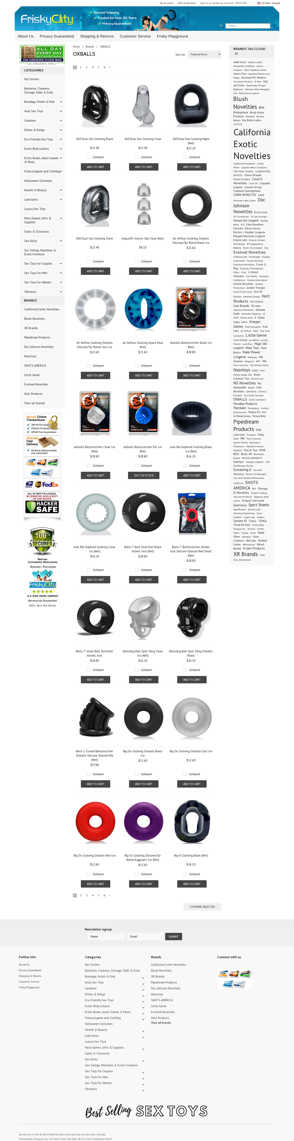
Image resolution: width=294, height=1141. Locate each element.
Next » (110, 68)
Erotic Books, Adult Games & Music (41, 160)
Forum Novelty (255, 260)
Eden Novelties (255, 224)
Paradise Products (245, 404)
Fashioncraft (240, 256)
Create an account (223, 2)
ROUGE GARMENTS (252, 458)
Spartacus (240, 505)
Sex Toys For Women (37, 282)
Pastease (239, 408)
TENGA (262, 521)
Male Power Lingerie (246, 354)
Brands (90, 46)
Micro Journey (240, 365)
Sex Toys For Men (35, 273)
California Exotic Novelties (41, 309)
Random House (255, 446)
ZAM (262, 555)
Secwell (257, 470)
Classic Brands (253, 175)
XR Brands (31, 328)
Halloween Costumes (38, 181)
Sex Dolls (30, 241)
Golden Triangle (255, 288)
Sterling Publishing (244, 513)
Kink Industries (253, 326)
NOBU (255, 370)
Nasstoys (30, 356)
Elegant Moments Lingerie (249, 236)
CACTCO (237, 124)
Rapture (237, 450)
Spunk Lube (254, 509)
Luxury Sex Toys (35, 209)
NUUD (251, 387)
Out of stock (144, 475)
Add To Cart (95, 167)
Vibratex (246, 536)
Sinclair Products (242, 496)
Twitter (219, 957)
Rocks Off (246, 454)
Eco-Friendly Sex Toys (38, 139)
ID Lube (256, 306)
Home (76, 46)
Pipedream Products (37, 337)
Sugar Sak (249, 517)
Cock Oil (253, 183)
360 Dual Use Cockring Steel (94, 238)
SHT (254, 488)
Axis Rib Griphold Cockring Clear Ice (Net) (94, 549)
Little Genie (32, 375)
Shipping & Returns (97, 36)
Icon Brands (241, 306)
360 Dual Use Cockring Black (94, 139)
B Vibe (258, 81)
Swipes (261, 517)
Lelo (255, 331)
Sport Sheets (258, 504)
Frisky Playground (172, 36)
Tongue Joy (239, 528)
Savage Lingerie (255, 461)
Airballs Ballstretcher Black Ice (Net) (191, 345)
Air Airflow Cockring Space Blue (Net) (142, 345)
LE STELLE (246, 330)
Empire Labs (240, 240)
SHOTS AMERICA (35, 365)
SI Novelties (241, 493)
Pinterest (234, 957)
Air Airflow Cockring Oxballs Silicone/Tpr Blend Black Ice (191, 240)
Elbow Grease (253, 228)
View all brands (34, 403)
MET (258, 361)
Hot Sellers (31, 79)
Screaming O (242, 469)
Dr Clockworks (241, 216)
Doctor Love (260, 212)
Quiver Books (240, 442)
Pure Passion (254, 438)
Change (275, 2)
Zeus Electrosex (242, 559)
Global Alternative (257, 280)
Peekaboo (253, 408)
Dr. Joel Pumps (259, 216)
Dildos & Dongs (34, 130)
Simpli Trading (259, 492)
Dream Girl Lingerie (246, 220)
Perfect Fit (254, 412)
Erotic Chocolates (253, 247)
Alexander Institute (244, 66)
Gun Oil (258, 291)
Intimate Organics (251, 313)
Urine (253, 532)
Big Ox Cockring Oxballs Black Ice (142, 753)
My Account (167, 2)
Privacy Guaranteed (57, 36)
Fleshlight (254, 256)
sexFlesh (238, 483)
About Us (26, 36)
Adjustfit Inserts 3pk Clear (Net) (143, 238)
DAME (261, 194)
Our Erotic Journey (254, 395)
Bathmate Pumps (256, 85)
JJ (255, 317)
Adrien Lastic (255, 62)
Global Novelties (243, 284)
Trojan (244, 532)
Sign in (204, 2)
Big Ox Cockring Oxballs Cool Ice (191, 751)
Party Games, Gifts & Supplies (37, 220)
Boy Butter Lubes (251, 120)
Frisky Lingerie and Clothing (42, 171)
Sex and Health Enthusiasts (248, 477)
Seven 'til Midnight (256, 474)
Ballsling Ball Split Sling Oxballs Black (191, 653)
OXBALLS (240, 399)
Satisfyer (238, 462)
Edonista (238, 228)
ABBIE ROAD (239, 62)
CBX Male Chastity (243, 171)
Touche (251, 528)
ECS (243, 224)
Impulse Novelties (243, 309)
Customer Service (135, 36)
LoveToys (248, 343)
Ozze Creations (257, 399)
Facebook (241, 957)
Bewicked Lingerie (249, 93)
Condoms (30, 120)
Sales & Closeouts (36, 231)
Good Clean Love (242, 291)
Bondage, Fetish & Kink (39, 102)
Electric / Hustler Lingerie (249, 232)
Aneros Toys (239, 73)
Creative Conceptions (247, 191)
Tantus (252, 521)
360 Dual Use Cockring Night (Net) (191, 141)
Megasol (249, 361)
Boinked (250, 116)
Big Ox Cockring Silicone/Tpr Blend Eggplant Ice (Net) (143, 858)
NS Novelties (244, 382)
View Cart (241, 2)
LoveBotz (254, 340)
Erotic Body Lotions (36, 149)
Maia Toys (252, 348)
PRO (243, 438)
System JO (240, 521)
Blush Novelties (34, 319)
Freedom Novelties (244, 264)
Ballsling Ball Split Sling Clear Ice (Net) (143, 653)
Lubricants (31, 199)
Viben (236, 536)
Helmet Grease (251, 296)
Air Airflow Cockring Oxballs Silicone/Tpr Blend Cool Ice (94, 345)
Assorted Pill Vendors (253, 77)
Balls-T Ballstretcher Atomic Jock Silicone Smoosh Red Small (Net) (191, 551)
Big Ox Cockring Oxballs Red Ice (95, 855)
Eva (266, 247)
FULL (244, 272)
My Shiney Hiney (259, 365)
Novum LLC (257, 378)
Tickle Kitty (258, 524)
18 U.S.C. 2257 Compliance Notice (92, 1130)
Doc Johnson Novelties (39, 347)
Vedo (261, 533)
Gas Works (251, 276)
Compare (98, 157)
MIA (264, 361)
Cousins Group (253, 187)
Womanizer (249, 544)
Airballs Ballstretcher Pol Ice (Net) (143, 449)
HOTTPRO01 (256, 301)
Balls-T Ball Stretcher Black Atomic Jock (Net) (142, 549)
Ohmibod (251, 391)
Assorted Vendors (243, 81)
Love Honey (240, 340)
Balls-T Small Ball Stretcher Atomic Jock (94, 653)
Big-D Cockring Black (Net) (191, 855)
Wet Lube (251, 540)
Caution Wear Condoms (254, 167)
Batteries (238, 89)
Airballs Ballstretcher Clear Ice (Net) (94, 449)
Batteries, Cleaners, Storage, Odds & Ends (38, 90)
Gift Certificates (187, 2)
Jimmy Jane (247, 317)
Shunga (262, 488)
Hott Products (33, 394)
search (273, 26)
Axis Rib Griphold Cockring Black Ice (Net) (191, 449)
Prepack (251, 434)
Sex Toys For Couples (38, 263)
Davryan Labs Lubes (244, 200)
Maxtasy (252, 357)
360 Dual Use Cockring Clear (142, 139)
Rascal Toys (251, 450)
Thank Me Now (241, 524)
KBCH (244, 322)
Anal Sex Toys (33, 111)
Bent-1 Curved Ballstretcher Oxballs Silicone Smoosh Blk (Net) (94, 755)
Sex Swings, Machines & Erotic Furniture (40, 252)
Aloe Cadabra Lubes (255, 69)
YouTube (226, 957)
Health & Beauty (35, 190)
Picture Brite (259, 416)
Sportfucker (239, 509)
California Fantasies (244, 163)
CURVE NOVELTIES (244, 195)
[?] (236, 53)
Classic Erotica (241, 179)
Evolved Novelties (36, 384)
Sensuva (238, 474)
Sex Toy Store (51, 1130)
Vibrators (30, 292)
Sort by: (180, 55)
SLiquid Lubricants (253, 500)
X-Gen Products (254, 548)
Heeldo (237, 296)
